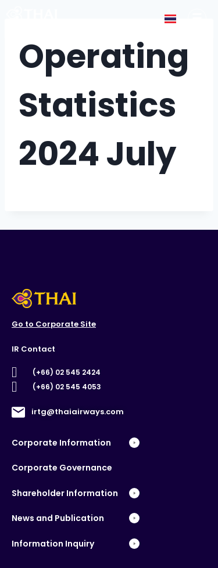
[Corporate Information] (197, 18)
